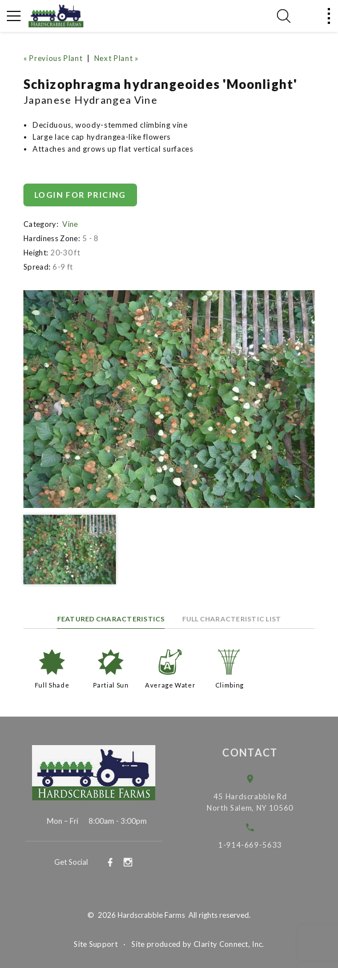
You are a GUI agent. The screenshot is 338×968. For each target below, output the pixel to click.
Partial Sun (110, 685)
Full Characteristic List (231, 619)
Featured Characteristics (111, 619)
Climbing (229, 685)
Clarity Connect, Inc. (229, 944)
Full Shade (52, 685)
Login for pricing (80, 195)
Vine (70, 224)
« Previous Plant (52, 58)
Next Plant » (116, 58)
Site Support (96, 944)
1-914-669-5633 (258, 844)
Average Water (170, 685)
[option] (169, 399)
